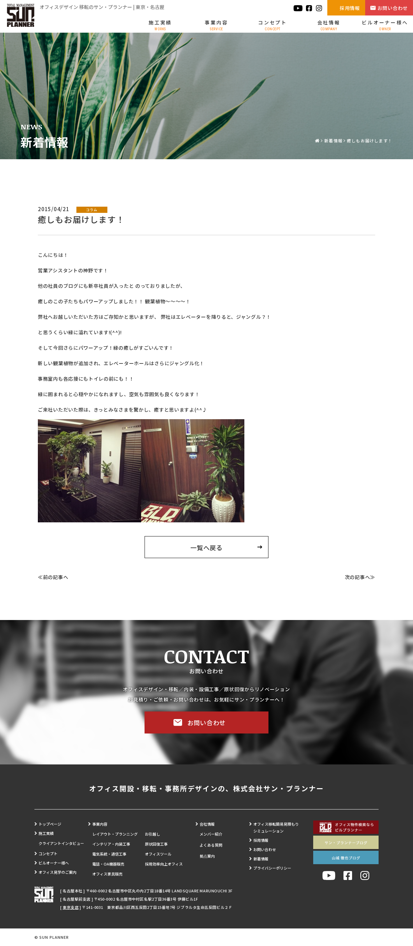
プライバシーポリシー (272, 868)
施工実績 (160, 25)
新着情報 (333, 140)
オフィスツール (158, 854)
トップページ (50, 824)
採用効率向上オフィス (164, 864)
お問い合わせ (393, 7)
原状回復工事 (156, 844)
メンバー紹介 (211, 834)
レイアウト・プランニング (115, 834)
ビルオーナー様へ (385, 25)
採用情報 (350, 7)
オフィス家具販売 (107, 874)
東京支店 (70, 907)
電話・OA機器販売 (108, 864)
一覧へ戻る (206, 547)
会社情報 (328, 25)
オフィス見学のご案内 (57, 872)
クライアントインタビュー (61, 843)
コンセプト (272, 25)
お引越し (152, 834)
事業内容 (216, 25)
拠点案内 (207, 856)
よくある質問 (211, 845)
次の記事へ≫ (360, 577)
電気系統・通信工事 (109, 854)
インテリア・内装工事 (111, 844)
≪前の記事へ (53, 577)
